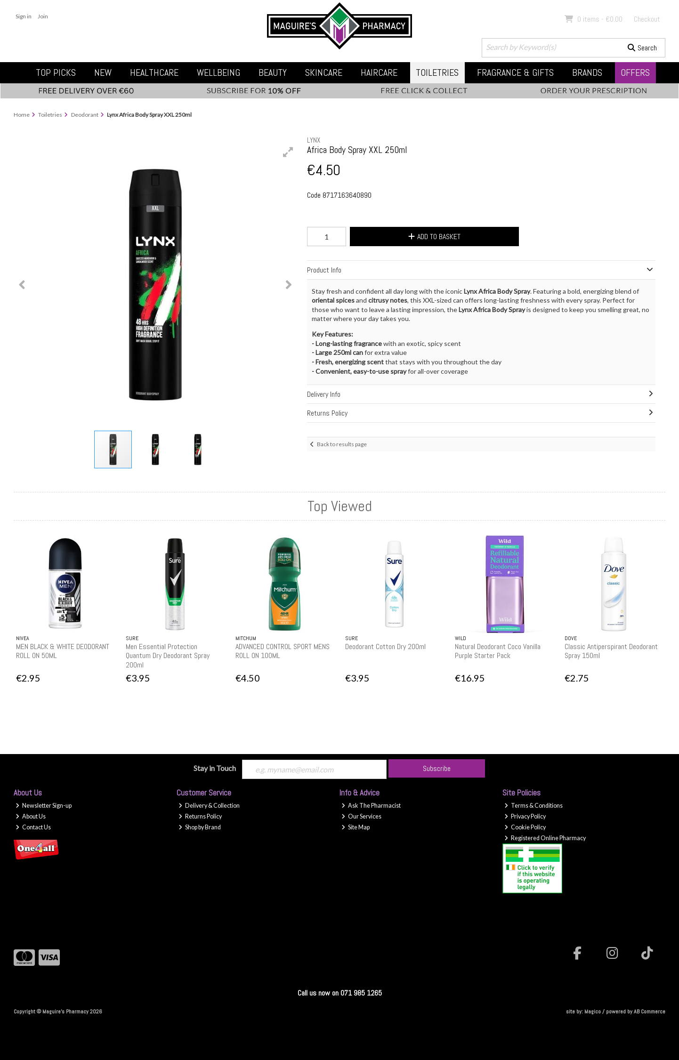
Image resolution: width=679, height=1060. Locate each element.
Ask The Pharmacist (371, 805)
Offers (635, 72)
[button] (288, 152)
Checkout (647, 19)
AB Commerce (649, 1011)
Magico (592, 1011)
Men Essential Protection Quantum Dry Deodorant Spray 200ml (168, 655)
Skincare (323, 72)
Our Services (361, 816)
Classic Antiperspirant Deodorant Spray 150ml (611, 651)
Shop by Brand (199, 827)
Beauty (273, 72)
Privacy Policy (525, 816)
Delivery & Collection (209, 805)
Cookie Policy (525, 827)
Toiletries (437, 72)
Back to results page (342, 444)
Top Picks (56, 72)
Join (43, 16)
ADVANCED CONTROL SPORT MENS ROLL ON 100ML (282, 651)
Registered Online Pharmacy (545, 838)
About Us (31, 816)
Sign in (24, 16)
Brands (587, 72)
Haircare (379, 72)
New (103, 72)
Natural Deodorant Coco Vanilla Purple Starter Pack (498, 651)
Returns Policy (200, 816)
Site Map (355, 827)
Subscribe (437, 768)
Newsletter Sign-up (44, 805)
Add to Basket (434, 236)
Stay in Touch (215, 767)
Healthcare (154, 72)
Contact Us (33, 827)
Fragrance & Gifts (515, 72)
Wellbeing (218, 72)
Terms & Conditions (533, 805)
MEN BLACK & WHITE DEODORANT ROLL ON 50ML (62, 651)
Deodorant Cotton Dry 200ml (385, 646)
